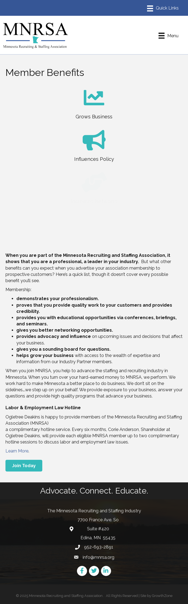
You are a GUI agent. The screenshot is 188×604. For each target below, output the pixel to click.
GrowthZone (162, 596)
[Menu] (163, 8)
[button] (23, 466)
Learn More (16, 451)
